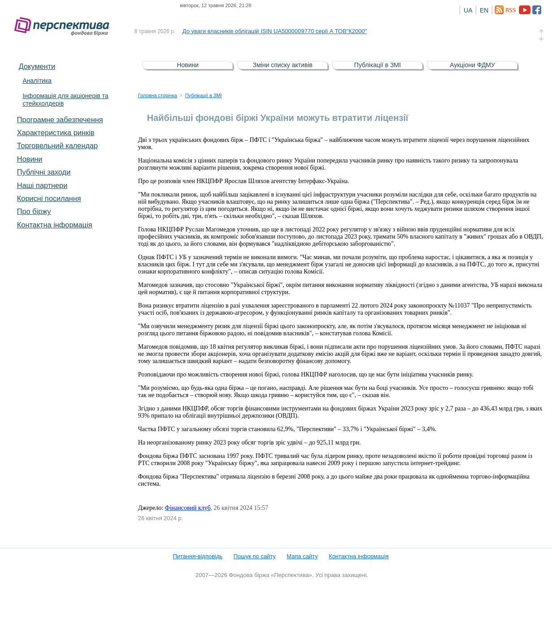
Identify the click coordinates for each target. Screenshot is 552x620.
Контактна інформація (54, 225)
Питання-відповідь (198, 556)
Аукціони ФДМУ (472, 64)
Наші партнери (42, 185)
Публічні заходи (44, 172)
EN (484, 10)
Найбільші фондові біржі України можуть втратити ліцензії (277, 118)
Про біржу (34, 211)
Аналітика (36, 80)
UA (468, 10)
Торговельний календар (57, 145)
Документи (37, 66)
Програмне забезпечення (60, 119)
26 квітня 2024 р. (160, 518)
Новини (30, 159)
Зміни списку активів (283, 64)
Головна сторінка (157, 95)
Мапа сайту (302, 556)
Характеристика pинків (55, 132)
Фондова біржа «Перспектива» (64, 26)
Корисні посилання (49, 198)
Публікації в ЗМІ (377, 64)
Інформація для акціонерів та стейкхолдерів (65, 99)
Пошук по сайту (255, 556)
